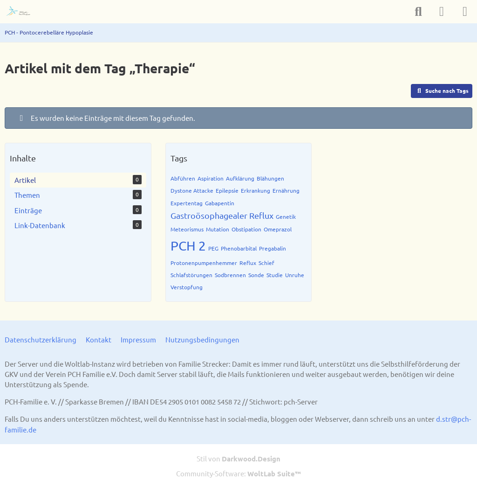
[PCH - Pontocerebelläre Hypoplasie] (22, 11)
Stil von (238, 458)
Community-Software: (238, 473)
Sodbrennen (230, 275)
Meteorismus (187, 229)
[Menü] (465, 11)
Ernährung (286, 190)
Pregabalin (272, 248)
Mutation (217, 229)
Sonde (256, 275)
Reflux (247, 262)
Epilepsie (227, 190)
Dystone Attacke (191, 190)
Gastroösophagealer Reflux (221, 215)
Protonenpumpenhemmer (203, 262)
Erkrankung (255, 190)
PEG (213, 248)
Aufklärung (240, 178)
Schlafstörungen (191, 275)
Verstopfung (186, 287)
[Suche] (418, 11)
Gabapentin (219, 203)
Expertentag (186, 203)
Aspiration (211, 178)
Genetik (286, 216)
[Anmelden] (441, 11)
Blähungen (270, 178)
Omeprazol (278, 229)
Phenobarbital (239, 248)
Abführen (182, 178)
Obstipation (246, 229)
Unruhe (294, 275)
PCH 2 (188, 245)
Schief (266, 262)
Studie (274, 275)
